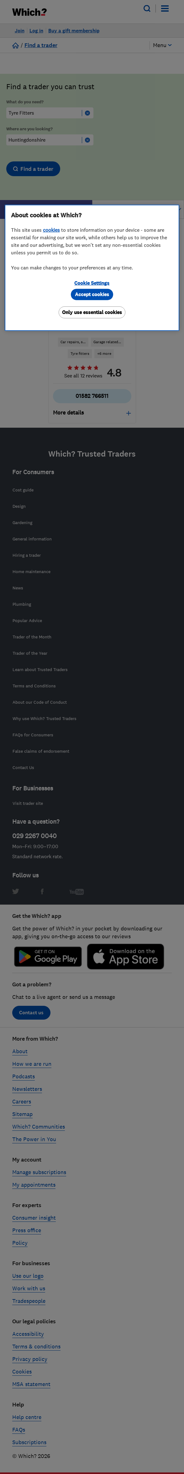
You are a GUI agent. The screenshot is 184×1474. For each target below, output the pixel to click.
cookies (51, 230)
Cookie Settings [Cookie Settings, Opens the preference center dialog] (91, 283)
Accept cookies (92, 294)
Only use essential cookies (92, 312)
